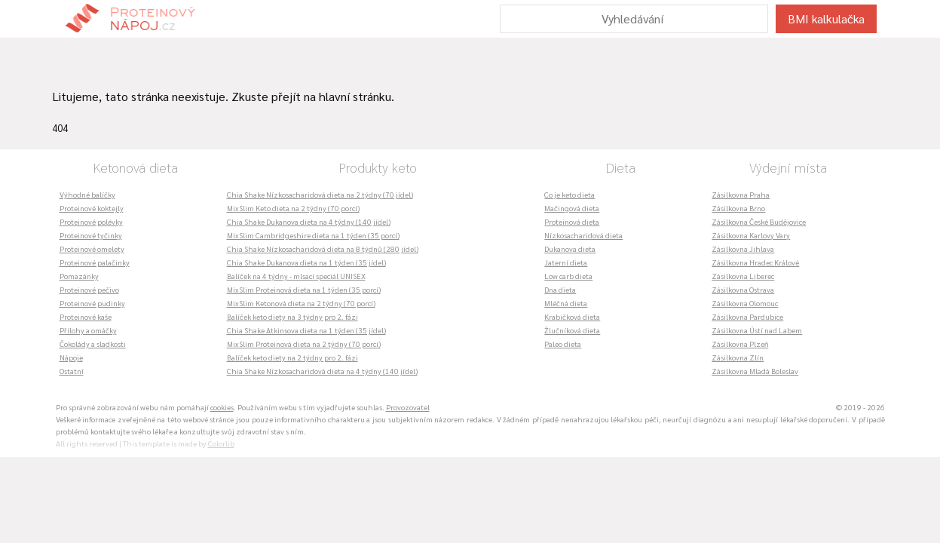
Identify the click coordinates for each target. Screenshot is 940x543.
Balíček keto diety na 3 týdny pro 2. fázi (292, 316)
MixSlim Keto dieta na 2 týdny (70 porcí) (293, 208)
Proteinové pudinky (92, 303)
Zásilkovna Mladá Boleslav (755, 371)
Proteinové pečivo (89, 289)
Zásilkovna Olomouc (745, 303)
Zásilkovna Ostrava (743, 289)
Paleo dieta (562, 343)
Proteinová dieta (571, 221)
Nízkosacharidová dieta (583, 235)
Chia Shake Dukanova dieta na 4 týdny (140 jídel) (308, 221)
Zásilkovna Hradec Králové (755, 262)
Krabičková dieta (572, 316)
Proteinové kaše (86, 316)
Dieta (620, 167)
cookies (222, 407)
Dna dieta (560, 289)
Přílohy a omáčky (88, 330)
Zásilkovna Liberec (743, 276)
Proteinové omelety (92, 248)
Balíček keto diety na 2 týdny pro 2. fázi (292, 357)
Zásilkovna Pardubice (747, 316)
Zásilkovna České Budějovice (759, 221)
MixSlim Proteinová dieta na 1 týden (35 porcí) (304, 289)
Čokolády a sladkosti (93, 343)
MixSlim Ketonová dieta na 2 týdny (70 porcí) (301, 303)
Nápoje (71, 357)
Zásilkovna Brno (738, 208)
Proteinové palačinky (95, 262)
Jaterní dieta (565, 262)
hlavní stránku (355, 96)
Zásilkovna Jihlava (743, 248)
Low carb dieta (568, 276)
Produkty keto (377, 167)
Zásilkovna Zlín (738, 357)
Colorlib (221, 443)
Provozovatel (408, 407)
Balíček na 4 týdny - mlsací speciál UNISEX (296, 276)
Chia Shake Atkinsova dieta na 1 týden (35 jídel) (306, 330)
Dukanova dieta (570, 248)
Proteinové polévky (91, 221)
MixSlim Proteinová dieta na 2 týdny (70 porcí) (304, 343)
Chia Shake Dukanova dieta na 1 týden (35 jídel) (306, 262)
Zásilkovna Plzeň (740, 343)
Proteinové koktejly (92, 208)
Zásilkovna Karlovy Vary (751, 235)
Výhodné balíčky (87, 194)
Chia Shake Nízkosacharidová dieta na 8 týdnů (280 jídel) (322, 248)
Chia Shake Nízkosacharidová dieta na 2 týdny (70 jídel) (320, 194)
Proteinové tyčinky (91, 235)
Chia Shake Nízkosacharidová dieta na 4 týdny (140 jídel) (322, 371)
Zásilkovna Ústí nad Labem (757, 330)
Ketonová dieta (135, 167)
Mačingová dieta (571, 208)
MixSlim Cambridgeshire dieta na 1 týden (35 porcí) (313, 235)
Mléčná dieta (565, 303)
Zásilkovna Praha (741, 194)
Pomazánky (79, 276)
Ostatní (72, 371)
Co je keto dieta (569, 194)
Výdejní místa (788, 167)
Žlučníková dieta (572, 330)
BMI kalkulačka (826, 18)
